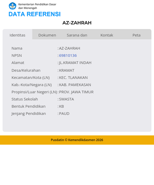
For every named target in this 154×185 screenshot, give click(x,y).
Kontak (106, 35)
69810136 (68, 55)
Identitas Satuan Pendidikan (17, 35)
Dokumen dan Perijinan (47, 35)
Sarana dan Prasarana (77, 35)
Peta (137, 35)
